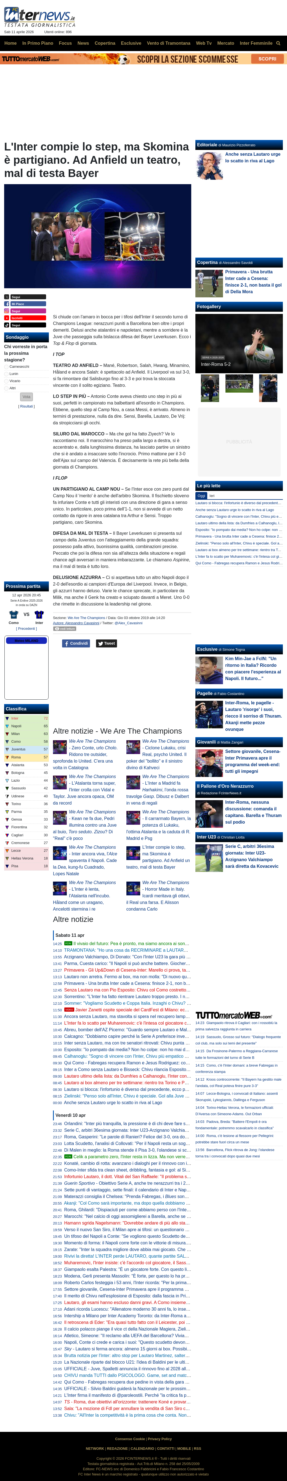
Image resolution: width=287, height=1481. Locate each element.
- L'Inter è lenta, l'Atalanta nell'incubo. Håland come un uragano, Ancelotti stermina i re (84, 895)
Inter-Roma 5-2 (216, 364)
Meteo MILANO (26, 641)
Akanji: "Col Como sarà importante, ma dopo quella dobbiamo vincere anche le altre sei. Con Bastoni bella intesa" (175, 1203)
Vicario (15, 381)
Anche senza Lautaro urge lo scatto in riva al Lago (113, 1102)
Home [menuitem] (10, 43)
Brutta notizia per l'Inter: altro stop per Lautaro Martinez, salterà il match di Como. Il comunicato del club (165, 1355)
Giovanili (206, 742)
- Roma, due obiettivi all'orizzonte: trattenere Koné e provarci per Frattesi (138, 1402)
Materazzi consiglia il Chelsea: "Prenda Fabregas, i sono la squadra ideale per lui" (150, 1196)
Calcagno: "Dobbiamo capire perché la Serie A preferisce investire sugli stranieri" (143, 1036)
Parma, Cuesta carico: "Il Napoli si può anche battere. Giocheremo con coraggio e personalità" (156, 963)
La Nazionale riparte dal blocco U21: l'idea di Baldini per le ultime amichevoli (138, 1362)
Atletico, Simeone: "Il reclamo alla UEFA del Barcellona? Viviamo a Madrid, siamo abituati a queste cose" (166, 1335)
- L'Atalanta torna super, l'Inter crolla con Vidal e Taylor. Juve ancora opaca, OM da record (84, 789)
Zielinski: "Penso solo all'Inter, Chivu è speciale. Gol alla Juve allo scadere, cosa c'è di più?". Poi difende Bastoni (174, 1096)
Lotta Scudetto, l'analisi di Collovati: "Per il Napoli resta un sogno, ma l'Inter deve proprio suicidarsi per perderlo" (173, 1143)
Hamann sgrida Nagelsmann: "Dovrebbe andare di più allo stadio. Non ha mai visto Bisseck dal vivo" (162, 1223)
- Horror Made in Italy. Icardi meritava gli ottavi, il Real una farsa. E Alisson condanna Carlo (158, 895)
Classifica (16, 709)
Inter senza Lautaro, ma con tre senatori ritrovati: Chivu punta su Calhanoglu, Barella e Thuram (157, 1043)
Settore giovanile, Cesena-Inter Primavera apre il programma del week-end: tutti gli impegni (153, 1289)
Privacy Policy (160, 1439)
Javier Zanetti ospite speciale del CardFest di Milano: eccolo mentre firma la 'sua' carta (154, 1009)
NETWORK (95, 1448)
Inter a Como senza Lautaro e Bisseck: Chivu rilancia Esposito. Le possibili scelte (143, 1069)
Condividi (76, 643)
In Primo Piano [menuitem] (37, 43)
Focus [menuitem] (65, 43)
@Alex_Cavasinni (128, 623)
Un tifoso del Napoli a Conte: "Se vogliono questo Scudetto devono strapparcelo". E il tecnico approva (163, 1236)
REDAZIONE (117, 1448)
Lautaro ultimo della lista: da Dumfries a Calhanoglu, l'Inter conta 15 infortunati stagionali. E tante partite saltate (172, 1076)
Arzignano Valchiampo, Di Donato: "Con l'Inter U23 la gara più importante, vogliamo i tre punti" (156, 956)
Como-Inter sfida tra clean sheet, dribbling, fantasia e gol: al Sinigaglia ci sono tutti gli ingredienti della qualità (170, 1170)
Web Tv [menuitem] (204, 43)
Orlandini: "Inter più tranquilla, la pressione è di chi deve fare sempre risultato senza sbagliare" (156, 1123)
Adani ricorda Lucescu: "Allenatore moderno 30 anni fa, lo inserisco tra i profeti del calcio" (151, 1309)
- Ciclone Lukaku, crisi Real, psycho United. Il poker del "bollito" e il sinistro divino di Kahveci (157, 754)
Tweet (106, 643)
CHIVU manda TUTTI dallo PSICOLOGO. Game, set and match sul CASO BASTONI (147, 1375)
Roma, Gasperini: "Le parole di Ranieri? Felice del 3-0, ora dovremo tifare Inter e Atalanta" (152, 1136)
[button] (26, 397)
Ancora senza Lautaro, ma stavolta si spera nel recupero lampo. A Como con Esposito (148, 1016)
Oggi (201, 496)
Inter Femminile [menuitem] (256, 43)
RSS (197, 1448)
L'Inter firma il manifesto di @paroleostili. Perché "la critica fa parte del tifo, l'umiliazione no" (153, 1395)
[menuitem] (278, 43)
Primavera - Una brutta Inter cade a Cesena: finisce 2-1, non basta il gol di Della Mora (148, 983)
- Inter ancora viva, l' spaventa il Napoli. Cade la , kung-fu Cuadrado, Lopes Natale (85, 860)
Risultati (26, 406)
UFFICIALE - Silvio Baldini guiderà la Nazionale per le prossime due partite (137, 1388)
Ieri (211, 496)
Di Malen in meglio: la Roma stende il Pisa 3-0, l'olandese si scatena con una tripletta (147, 1150)
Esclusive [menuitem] (131, 43)
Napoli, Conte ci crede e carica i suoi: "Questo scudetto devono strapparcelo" (139, 1342)
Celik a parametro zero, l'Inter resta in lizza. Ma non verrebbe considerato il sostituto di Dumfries (162, 1156)
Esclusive (207, 649)
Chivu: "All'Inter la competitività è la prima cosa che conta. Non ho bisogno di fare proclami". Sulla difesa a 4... (171, 1415)
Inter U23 (206, 837)
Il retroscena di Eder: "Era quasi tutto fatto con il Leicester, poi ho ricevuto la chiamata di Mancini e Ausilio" (168, 1322)
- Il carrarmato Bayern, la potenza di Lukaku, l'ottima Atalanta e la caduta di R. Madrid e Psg (158, 825)
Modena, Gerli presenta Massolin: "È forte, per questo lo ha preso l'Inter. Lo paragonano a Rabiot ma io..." (167, 1276)
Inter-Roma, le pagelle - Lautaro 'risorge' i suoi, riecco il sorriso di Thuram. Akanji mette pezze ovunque (253, 716)
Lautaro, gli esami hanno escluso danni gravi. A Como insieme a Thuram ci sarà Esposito (151, 1302)
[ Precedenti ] (26, 628)
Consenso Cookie (130, 1439)
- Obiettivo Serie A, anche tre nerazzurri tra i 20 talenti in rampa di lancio (150, 1183)
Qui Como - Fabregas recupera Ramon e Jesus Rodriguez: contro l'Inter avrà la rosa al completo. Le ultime (169, 1062)
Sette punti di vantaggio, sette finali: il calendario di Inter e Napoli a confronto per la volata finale (157, 1190)
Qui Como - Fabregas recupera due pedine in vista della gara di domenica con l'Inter (146, 1382)
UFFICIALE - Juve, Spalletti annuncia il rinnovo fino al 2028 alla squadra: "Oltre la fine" (149, 1368)
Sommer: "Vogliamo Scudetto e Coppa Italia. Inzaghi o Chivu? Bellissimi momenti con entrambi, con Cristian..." (172, 1003)
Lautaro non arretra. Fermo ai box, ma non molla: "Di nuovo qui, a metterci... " (150, 976)
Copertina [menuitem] (105, 43)
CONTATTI (165, 1448)
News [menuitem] (83, 43)
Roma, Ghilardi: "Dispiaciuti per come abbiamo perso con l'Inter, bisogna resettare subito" (151, 1209)
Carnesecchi (19, 366)
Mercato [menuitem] (225, 43)
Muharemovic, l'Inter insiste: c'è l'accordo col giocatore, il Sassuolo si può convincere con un (158, 1262)
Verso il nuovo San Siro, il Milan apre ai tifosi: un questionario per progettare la (162, 1229)
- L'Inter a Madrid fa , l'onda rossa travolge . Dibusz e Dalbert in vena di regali (157, 789)
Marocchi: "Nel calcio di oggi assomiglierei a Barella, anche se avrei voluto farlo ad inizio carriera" (159, 1216)
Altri (13, 388)
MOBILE (184, 1448)
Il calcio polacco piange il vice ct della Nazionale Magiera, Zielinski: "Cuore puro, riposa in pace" (157, 1329)
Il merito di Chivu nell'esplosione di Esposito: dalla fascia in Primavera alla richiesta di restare (155, 1296)
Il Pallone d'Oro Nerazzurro (225, 786)
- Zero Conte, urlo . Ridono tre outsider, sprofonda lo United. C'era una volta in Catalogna (85, 754)
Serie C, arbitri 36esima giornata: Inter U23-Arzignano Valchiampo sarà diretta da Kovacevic (154, 1130)
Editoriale (207, 144)
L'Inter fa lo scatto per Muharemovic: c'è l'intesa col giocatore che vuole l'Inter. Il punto (148, 1023)
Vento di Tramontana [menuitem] (168, 43)
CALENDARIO (142, 1448)
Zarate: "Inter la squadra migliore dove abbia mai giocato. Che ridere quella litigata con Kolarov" (157, 1249)
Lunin (14, 374)
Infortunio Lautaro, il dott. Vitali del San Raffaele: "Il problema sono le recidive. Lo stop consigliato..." (162, 1176)
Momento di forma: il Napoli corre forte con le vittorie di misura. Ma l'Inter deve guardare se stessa (160, 1243)
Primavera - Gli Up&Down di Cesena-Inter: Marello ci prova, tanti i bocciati (136, 970)
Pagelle (204, 693)
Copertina (207, 262)
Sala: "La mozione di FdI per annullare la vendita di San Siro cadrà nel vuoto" (139, 1408)
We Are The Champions (86, 618)
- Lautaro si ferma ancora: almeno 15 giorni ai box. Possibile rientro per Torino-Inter (149, 1349)
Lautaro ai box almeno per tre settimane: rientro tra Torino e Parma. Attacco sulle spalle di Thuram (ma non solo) (174, 1082)
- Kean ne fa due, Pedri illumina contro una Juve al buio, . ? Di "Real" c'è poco (85, 825)
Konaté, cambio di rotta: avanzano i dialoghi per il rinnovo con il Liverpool (135, 1163)
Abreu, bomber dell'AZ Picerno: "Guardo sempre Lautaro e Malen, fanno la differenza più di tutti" (158, 1029)
